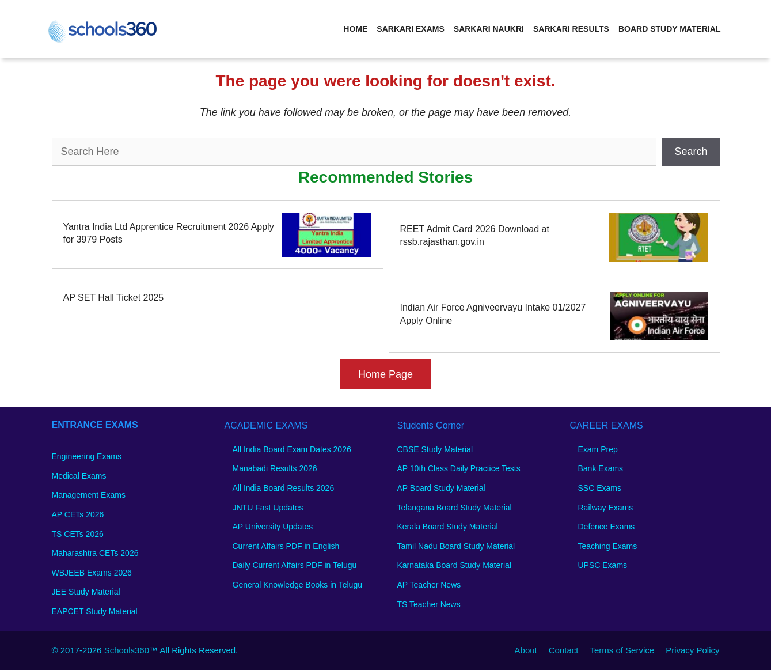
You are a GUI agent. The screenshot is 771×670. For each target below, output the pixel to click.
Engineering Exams (86, 456)
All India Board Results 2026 (284, 488)
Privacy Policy (692, 650)
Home (355, 28)
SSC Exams (599, 488)
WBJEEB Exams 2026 (92, 572)
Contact (564, 650)
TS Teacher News (429, 604)
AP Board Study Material (441, 488)
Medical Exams (79, 475)
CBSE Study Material (435, 449)
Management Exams (89, 494)
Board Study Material (669, 28)
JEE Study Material (86, 591)
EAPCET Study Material (95, 611)
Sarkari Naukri (489, 28)
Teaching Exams (607, 546)
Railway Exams (605, 507)
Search (690, 151)
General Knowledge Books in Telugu (297, 584)
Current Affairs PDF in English (286, 546)
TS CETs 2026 (78, 534)
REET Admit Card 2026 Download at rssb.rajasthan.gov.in (474, 235)
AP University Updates (273, 526)
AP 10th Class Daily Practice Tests (459, 468)
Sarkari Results (571, 28)
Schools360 (126, 650)
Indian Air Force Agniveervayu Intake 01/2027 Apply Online (493, 313)
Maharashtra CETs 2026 (95, 553)
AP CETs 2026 (78, 514)
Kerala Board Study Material (447, 526)
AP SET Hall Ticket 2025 (113, 297)
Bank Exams (601, 468)
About (526, 650)
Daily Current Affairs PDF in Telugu (295, 565)
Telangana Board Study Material (454, 507)
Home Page (385, 374)
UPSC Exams (603, 565)
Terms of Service (622, 650)
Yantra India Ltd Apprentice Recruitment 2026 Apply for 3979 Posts (168, 233)
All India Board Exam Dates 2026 (292, 449)
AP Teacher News (429, 584)
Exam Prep (598, 449)
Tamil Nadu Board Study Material (456, 546)
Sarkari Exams (410, 28)
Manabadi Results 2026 (275, 468)
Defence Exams (606, 526)
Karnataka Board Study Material (454, 565)
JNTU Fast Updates (268, 507)
